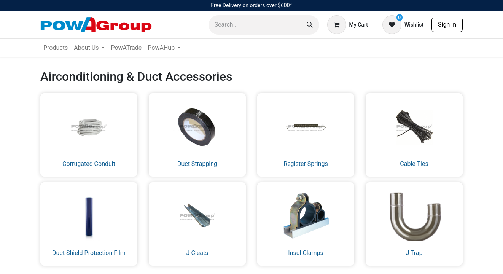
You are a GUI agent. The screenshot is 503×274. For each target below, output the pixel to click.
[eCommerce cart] (347, 25)
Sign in (447, 24)
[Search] (309, 25)
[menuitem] (55, 48)
